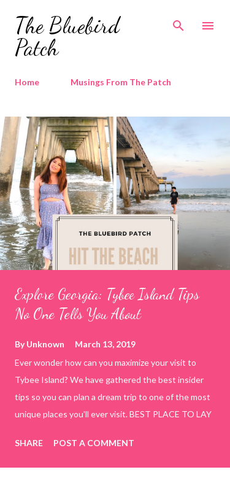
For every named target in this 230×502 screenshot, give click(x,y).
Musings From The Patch (121, 82)
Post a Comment (93, 443)
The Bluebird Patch (67, 36)
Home (27, 82)
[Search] (178, 22)
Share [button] (29, 443)
